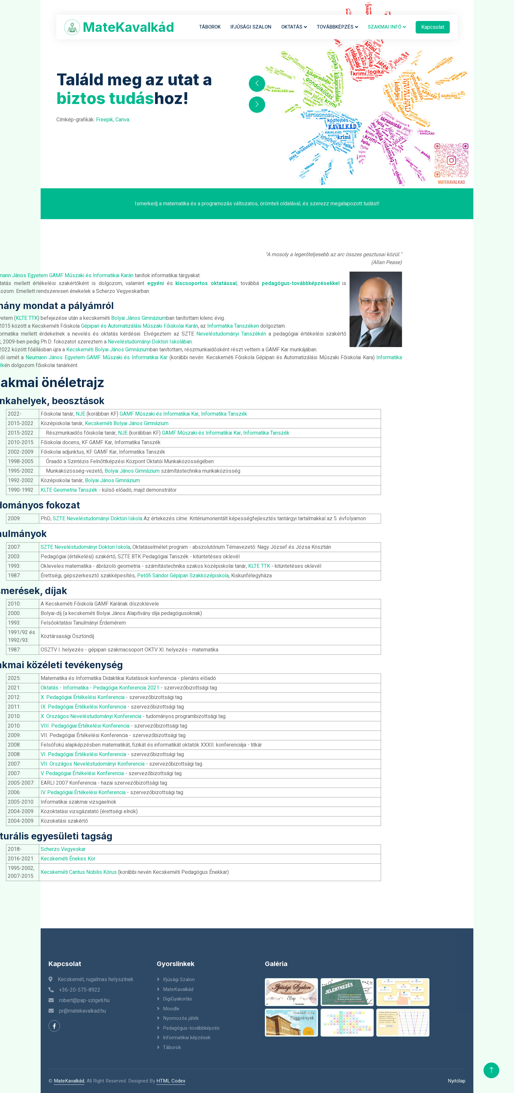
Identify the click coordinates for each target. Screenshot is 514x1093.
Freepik (104, 120)
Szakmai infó (384, 27)
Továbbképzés (335, 27)
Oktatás (291, 27)
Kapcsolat (432, 27)
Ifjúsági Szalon (250, 27)
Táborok (210, 27)
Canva (122, 120)
